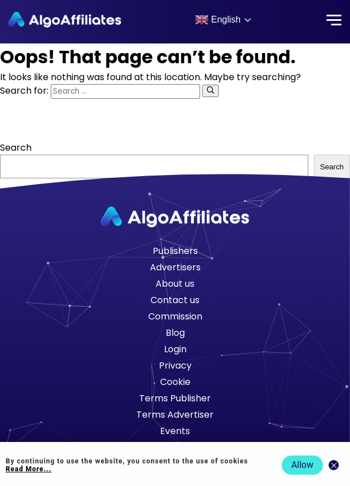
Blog (175, 332)
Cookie (175, 381)
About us (175, 283)
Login (175, 349)
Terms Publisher (175, 398)
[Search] (210, 91)
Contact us (175, 300)
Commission (175, 316)
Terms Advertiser (175, 414)
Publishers (175, 250)
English (218, 20)
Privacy (175, 365)
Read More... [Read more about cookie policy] (28, 469)
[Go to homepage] (175, 217)
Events (175, 430)
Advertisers (175, 267)
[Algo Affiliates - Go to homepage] (64, 19)
